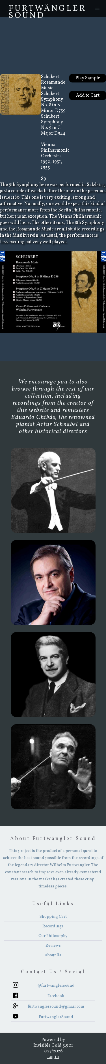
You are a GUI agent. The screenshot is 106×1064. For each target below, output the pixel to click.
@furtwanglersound (56, 985)
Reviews (53, 945)
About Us (53, 955)
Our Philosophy (53, 936)
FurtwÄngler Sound (47, 10)
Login (53, 1057)
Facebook (55, 996)
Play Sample (87, 78)
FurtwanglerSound (56, 1017)
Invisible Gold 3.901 (53, 1045)
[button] (97, 8)
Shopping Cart (53, 916)
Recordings (53, 926)
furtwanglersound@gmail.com (56, 1006)
